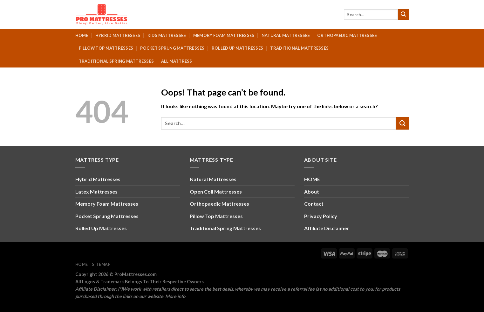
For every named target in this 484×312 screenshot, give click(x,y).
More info (175, 296)
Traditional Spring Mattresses (116, 61)
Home (81, 35)
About (311, 191)
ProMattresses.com (135, 274)
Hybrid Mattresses (117, 35)
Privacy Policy (320, 216)
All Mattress (176, 61)
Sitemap (101, 264)
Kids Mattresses (166, 35)
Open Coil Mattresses (216, 191)
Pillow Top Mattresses (106, 48)
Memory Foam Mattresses (224, 35)
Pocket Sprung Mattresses (172, 48)
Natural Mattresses (286, 35)
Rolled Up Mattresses (237, 48)
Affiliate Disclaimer (326, 228)
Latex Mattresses (96, 191)
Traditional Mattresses (299, 48)
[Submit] (403, 14)
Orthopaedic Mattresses (347, 35)
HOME (312, 179)
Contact (314, 204)
